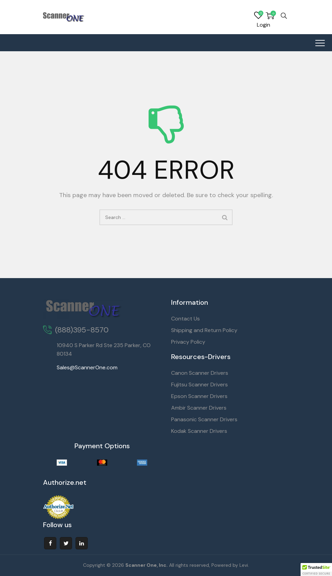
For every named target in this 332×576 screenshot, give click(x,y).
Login (263, 24)
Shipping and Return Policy (204, 330)
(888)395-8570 (82, 330)
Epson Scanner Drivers (199, 396)
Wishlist (258, 16)
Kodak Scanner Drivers (199, 431)
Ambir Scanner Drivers (198, 407)
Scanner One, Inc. (146, 565)
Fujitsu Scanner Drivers (199, 384)
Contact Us (185, 318)
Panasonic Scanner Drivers (204, 419)
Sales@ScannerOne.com (87, 367)
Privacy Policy (188, 341)
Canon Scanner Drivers (199, 372)
